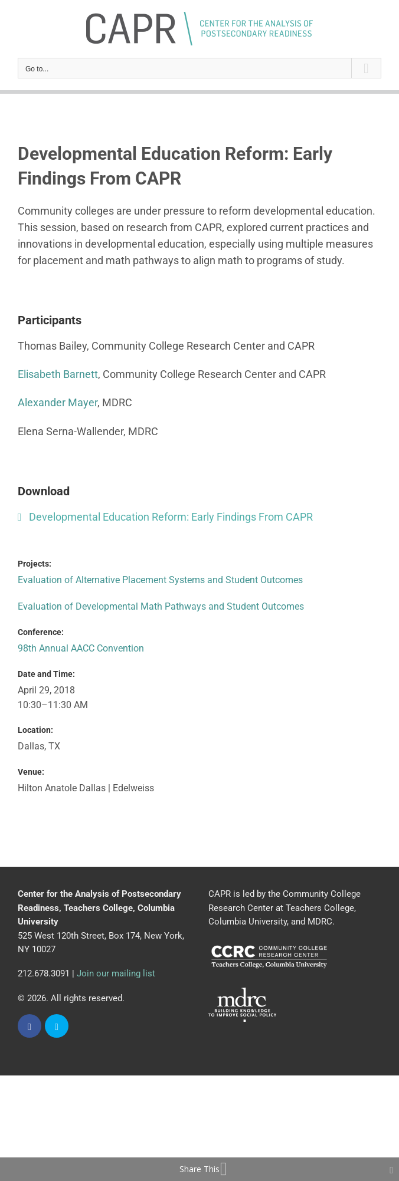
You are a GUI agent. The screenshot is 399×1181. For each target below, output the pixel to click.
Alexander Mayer (57, 402)
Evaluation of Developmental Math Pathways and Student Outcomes (161, 606)
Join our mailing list (116, 973)
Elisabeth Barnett (58, 374)
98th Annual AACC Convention (81, 648)
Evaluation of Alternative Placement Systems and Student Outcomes (160, 579)
